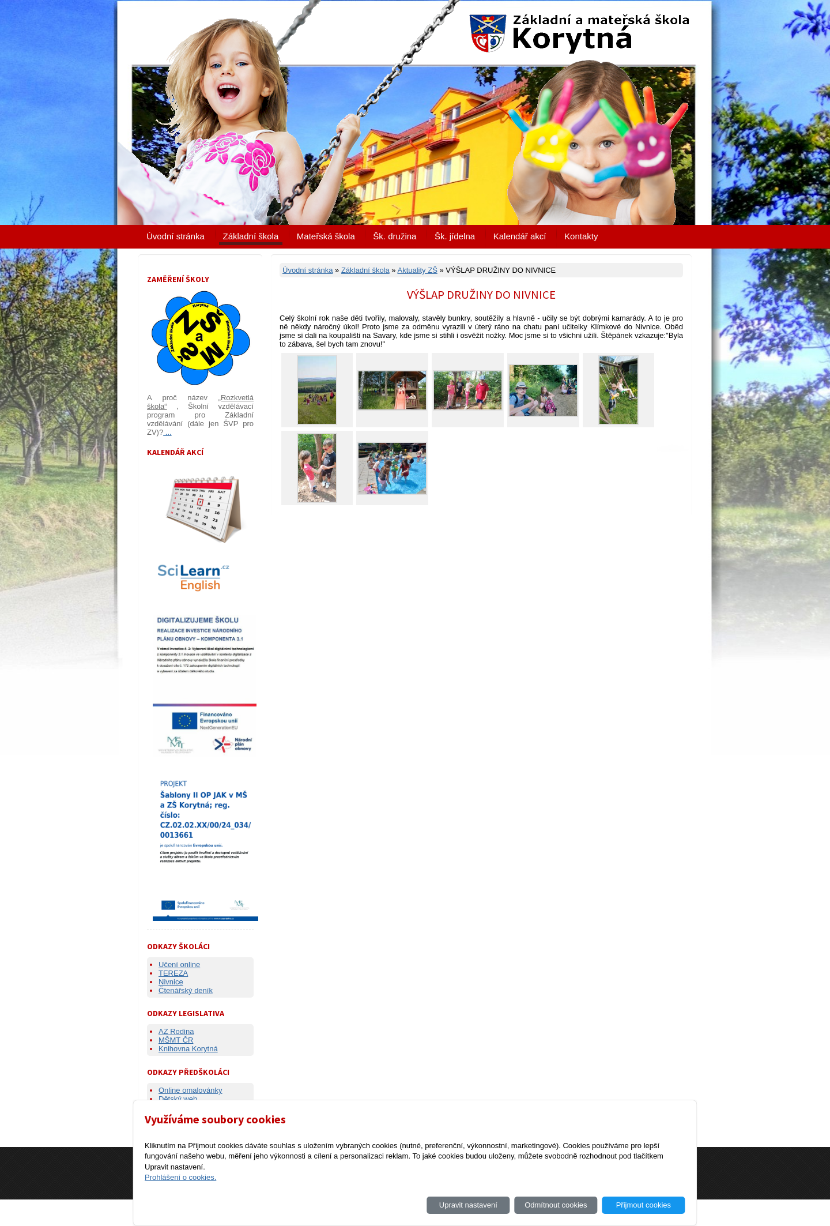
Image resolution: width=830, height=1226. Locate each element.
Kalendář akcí (519, 236)
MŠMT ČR (176, 1040)
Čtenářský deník (186, 990)
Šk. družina (394, 236)
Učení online (179, 964)
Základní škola (251, 236)
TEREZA (173, 973)
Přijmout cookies (643, 1205)
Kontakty (581, 236)
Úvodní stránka (175, 236)
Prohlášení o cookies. (180, 1177)
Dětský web (178, 1099)
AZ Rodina (176, 1031)
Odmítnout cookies (556, 1205)
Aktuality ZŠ (417, 270)
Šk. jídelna (455, 236)
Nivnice (171, 981)
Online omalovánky (190, 1090)
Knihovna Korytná (188, 1048)
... (167, 432)
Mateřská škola (326, 236)
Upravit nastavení (468, 1205)
